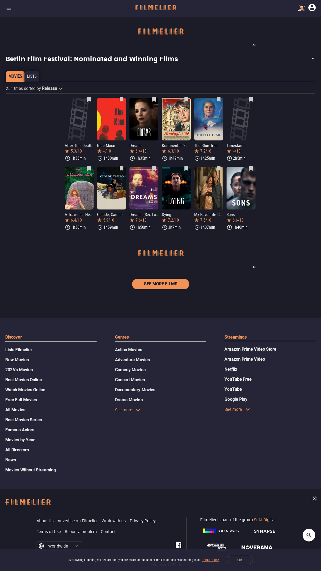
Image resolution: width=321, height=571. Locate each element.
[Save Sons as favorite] (251, 168)
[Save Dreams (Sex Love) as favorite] (154, 168)
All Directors (17, 449)
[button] (160, 59)
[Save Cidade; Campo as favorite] (121, 168)
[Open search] (309, 535)
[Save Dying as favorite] (186, 168)
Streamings (235, 337)
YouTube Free (238, 379)
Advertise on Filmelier (78, 521)
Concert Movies (130, 379)
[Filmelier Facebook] (178, 546)
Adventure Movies (132, 359)
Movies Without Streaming (30, 469)
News (10, 459)
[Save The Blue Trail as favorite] (218, 99)
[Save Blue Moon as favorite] (121, 99)
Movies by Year (20, 439)
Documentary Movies (135, 389)
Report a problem (81, 531)
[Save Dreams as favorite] (154, 99)
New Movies (17, 359)
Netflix (230, 369)
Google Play (235, 399)
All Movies (15, 409)
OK (240, 560)
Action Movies (128, 349)
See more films (160, 283)
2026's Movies (19, 369)
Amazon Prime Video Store (250, 349)
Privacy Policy (143, 521)
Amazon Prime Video (244, 359)
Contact (108, 531)
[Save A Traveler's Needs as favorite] (89, 168)
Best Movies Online (23, 379)
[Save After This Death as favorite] (89, 99)
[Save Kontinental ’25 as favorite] (186, 99)
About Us (45, 521)
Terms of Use (210, 560)
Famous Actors (19, 429)
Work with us (114, 521)
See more (128, 409)
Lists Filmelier (18, 349)
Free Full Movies (21, 399)
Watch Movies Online (25, 389)
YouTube (233, 389)
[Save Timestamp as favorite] (251, 99)
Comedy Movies (130, 369)
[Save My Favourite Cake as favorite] (218, 168)
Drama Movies (129, 399)
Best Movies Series (23, 419)
